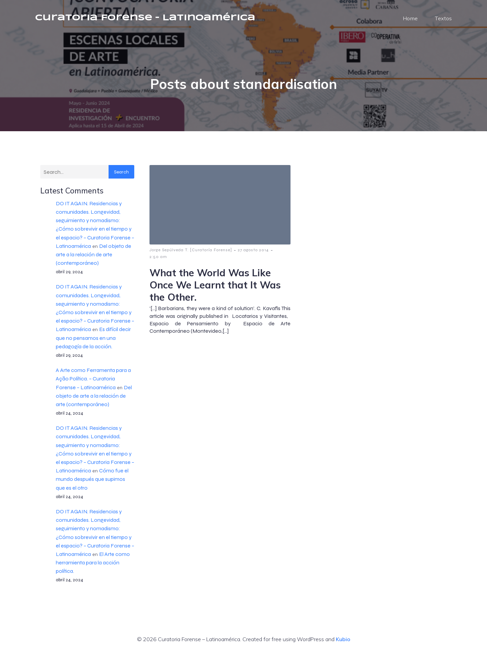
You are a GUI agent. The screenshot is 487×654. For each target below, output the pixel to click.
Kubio (343, 639)
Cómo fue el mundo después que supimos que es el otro (92, 479)
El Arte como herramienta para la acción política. (93, 563)
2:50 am (158, 257)
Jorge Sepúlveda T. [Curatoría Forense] (190, 250)
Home (410, 18)
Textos (443, 18)
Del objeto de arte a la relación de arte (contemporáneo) (93, 255)
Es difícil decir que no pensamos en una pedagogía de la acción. (93, 338)
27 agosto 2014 (253, 250)
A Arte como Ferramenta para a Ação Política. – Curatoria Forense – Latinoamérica (93, 379)
